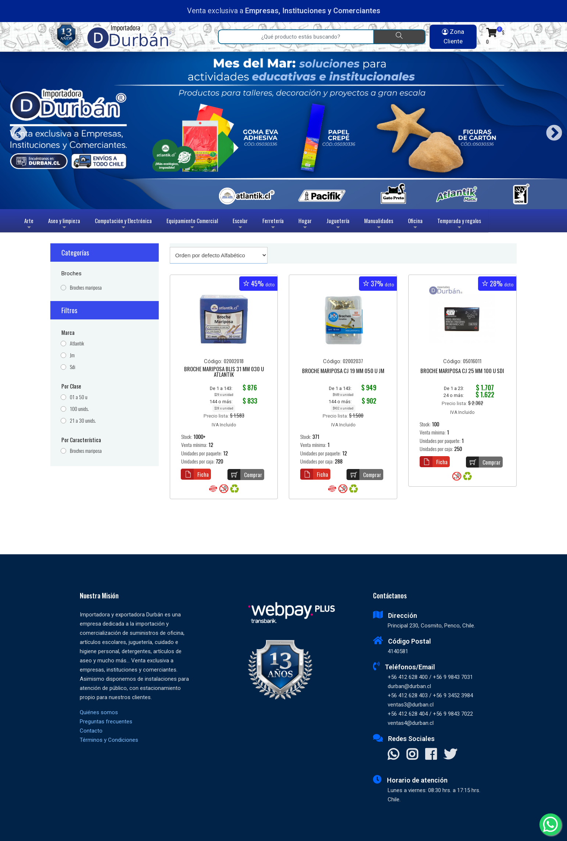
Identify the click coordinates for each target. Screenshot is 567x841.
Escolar (240, 224)
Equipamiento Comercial (192, 224)
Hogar (305, 224)
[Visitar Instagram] (412, 755)
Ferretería (273, 224)
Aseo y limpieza (64, 224)
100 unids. (79, 408)
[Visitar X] (450, 755)
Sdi (72, 367)
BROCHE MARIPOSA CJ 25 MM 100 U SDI (462, 371)
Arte (29, 224)
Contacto (91, 730)
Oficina (415, 224)
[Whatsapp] (550, 824)
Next (551, 130)
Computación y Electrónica (123, 224)
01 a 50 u (78, 397)
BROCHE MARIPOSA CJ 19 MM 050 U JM (343, 371)
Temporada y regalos (459, 224)
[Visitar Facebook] (431, 755)
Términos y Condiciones (109, 740)
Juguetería (337, 224)
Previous (15, 130)
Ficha (195, 474)
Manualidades (378, 224)
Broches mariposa (86, 287)
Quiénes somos (99, 712)
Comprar (244, 474)
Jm (72, 355)
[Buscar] (399, 36)
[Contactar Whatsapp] (393, 755)
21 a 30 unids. (83, 420)
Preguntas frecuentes (106, 721)
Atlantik (77, 343)
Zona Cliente (453, 36)
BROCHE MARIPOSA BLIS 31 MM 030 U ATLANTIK (224, 372)
